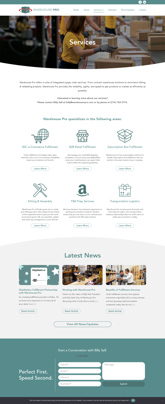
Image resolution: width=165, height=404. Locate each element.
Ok (133, 400)
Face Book (140, 2)
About (86, 10)
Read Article (27, 311)
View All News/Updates (82, 324)
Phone (64, 377)
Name (64, 364)
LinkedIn (82, 356)
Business (65, 383)
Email (64, 371)
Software (112, 10)
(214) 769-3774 (118, 102)
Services (98, 10)
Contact (142, 10)
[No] (162, 400)
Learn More (40, 168)
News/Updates (127, 10)
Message (109, 364)
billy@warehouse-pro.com (79, 102)
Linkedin (144, 2)
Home (76, 10)
